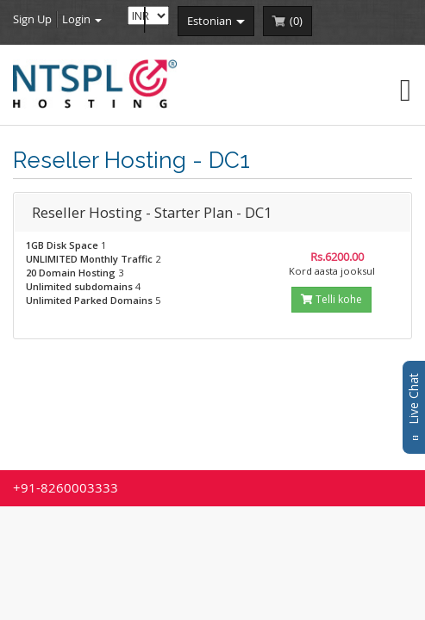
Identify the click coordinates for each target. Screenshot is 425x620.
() (296, 20)
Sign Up (32, 19)
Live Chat (413, 407)
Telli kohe (331, 299)
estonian (216, 20)
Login (82, 19)
